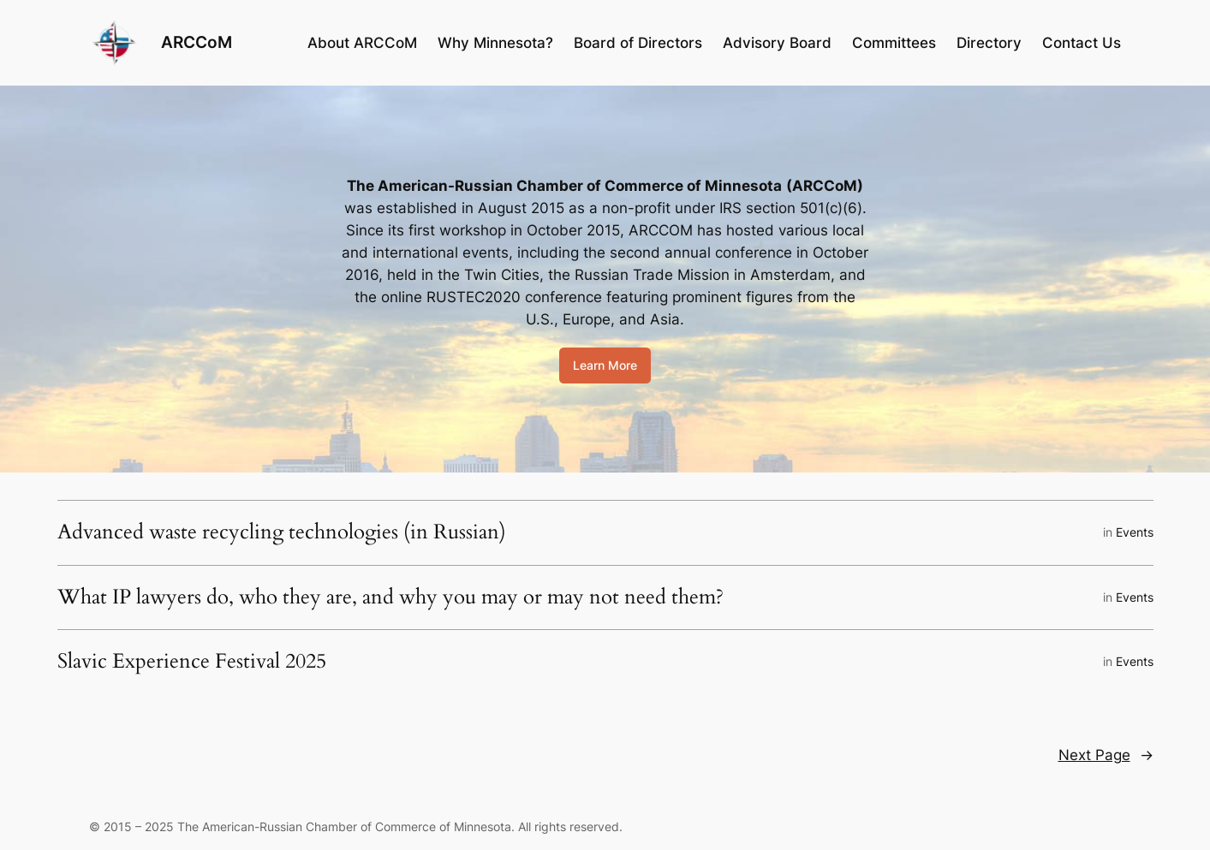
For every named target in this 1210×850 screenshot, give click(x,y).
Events (1134, 532)
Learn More (605, 365)
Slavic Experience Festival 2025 (191, 662)
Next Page (1105, 755)
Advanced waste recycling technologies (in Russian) (281, 532)
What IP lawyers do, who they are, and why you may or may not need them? (393, 597)
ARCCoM (196, 42)
